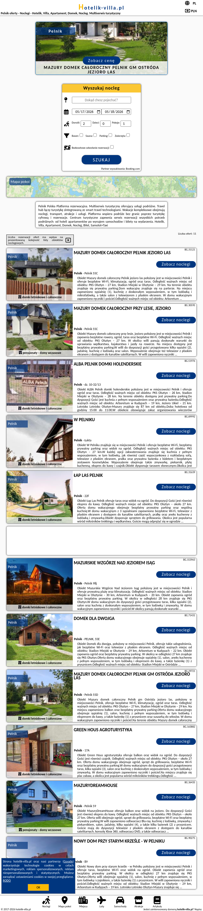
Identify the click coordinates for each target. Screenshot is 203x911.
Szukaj (101, 160)
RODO (7, 880)
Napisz (198, 909)
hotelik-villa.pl (101, 8)
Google (68, 861)
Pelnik (12, 256)
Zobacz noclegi (176, 264)
